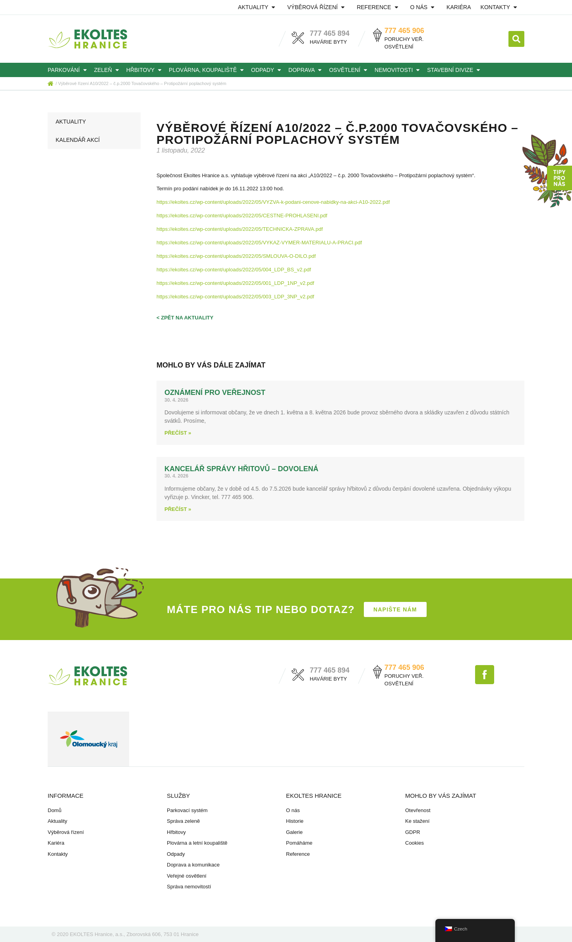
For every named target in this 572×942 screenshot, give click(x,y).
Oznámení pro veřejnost (214, 393)
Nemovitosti (398, 70)
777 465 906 (404, 31)
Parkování (68, 70)
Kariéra (458, 7)
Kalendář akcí (78, 140)
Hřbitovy (145, 70)
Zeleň (108, 70)
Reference (378, 7)
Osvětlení (349, 70)
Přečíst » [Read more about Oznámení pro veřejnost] (177, 433)
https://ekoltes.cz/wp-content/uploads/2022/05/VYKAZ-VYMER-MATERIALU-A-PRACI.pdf (259, 243)
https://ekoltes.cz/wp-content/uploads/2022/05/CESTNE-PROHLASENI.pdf (242, 216)
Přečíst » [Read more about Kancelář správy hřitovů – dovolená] (177, 509)
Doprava (306, 70)
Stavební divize (455, 70)
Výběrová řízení (317, 7)
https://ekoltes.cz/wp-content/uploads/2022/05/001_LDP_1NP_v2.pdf (235, 283)
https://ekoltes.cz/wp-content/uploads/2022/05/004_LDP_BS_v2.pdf (234, 270)
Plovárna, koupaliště (207, 70)
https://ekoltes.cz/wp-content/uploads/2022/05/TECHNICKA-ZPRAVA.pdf (240, 229)
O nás (423, 7)
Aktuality (258, 7)
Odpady (267, 70)
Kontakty (500, 7)
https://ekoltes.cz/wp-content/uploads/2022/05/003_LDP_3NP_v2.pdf (235, 297)
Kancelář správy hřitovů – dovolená (241, 469)
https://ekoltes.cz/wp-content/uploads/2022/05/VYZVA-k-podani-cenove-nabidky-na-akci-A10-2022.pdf (273, 202)
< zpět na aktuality (185, 318)
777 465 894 (330, 33)
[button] (516, 39)
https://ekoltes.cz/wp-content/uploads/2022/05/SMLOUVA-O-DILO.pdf (236, 256)
